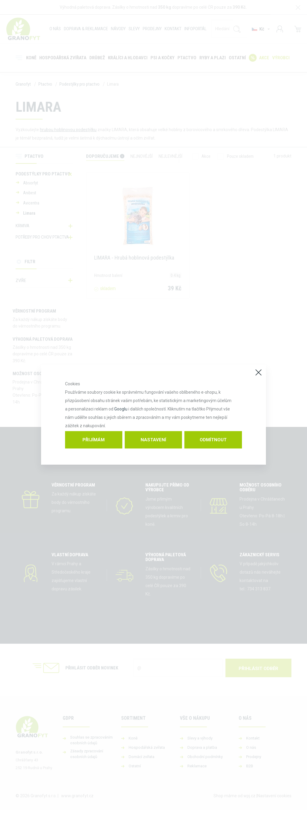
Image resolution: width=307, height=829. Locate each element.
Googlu (120, 409)
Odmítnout (213, 439)
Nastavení (153, 439)
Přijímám (93, 439)
